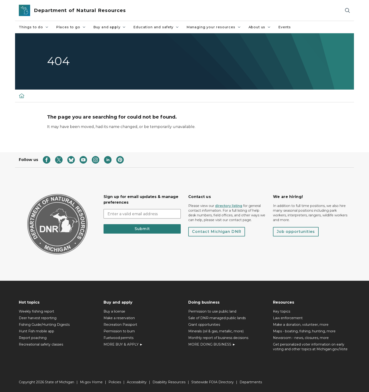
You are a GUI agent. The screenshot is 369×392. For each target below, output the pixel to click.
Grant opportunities (204, 324)
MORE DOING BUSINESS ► (212, 344)
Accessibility (137, 382)
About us (260, 27)
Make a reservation (119, 318)
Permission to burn (119, 331)
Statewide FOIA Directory (212, 382)
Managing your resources (214, 27)
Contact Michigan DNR (216, 231)
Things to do (34, 27)
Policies (114, 382)
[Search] (347, 10)
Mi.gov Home (91, 382)
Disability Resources (168, 382)
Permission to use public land (212, 311)
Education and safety (156, 27)
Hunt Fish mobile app (36, 331)
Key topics (281, 311)
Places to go (71, 27)
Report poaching (33, 338)
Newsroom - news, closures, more (301, 338)
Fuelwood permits (118, 338)
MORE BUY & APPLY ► (123, 344)
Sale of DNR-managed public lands (217, 318)
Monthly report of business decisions (218, 338)
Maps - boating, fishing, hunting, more (304, 331)
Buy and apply (109, 27)
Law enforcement (288, 318)
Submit (142, 229)
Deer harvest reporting (37, 318)
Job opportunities (296, 231)
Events (284, 27)
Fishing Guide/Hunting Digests (44, 324)
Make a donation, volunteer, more (301, 324)
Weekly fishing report (36, 311)
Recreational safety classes (41, 344)
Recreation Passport (120, 324)
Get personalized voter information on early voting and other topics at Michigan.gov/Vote (310, 346)
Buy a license (114, 311)
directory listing (228, 206)
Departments (251, 382)
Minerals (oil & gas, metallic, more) (216, 331)
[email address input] (142, 214)
